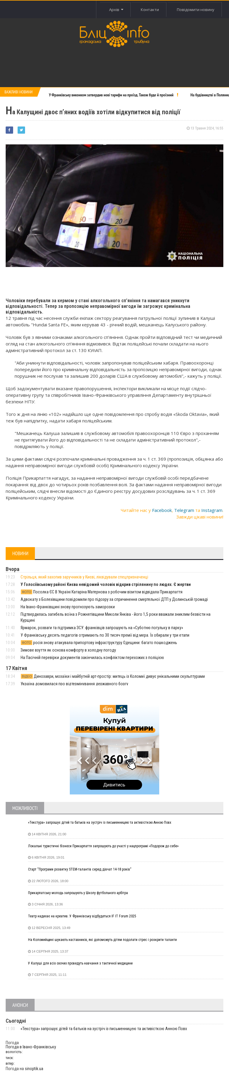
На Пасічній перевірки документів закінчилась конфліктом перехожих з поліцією (92, 657)
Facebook (162, 510)
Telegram (184, 510)
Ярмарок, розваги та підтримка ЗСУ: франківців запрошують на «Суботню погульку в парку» (102, 627)
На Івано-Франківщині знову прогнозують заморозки (68, 606)
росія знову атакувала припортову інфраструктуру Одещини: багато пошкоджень (99, 642)
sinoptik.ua (34, 1068)
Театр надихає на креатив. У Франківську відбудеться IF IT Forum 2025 (82, 916)
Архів (116, 9)
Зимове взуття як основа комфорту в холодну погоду (68, 650)
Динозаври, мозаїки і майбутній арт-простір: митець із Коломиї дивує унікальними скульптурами (113, 676)
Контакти (150, 9)
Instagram (211, 510)
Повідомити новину (195, 9)
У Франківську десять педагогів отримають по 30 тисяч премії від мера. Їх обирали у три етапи (105, 635)
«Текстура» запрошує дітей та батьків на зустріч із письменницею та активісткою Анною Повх (99, 822)
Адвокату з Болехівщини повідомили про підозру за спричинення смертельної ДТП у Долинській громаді (114, 599)
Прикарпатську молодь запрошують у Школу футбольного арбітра (78, 893)
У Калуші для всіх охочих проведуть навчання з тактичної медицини (80, 963)
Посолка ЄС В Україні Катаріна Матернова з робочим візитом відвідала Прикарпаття (101, 591)
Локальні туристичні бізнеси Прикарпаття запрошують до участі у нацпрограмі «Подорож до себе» (103, 846)
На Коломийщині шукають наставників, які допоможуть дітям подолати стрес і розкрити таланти (102, 940)
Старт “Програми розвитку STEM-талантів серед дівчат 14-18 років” (79, 869)
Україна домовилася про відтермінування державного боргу (74, 683)
